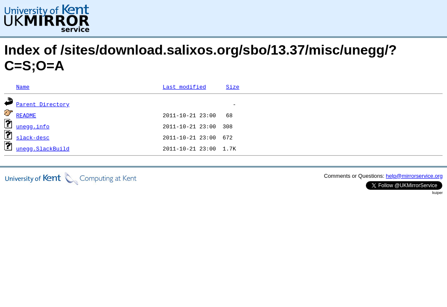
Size (232, 86)
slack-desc (33, 137)
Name (22, 86)
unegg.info (33, 126)
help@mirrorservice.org (414, 176)
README (26, 115)
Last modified (184, 86)
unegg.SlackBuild (43, 148)
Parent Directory (43, 104)
